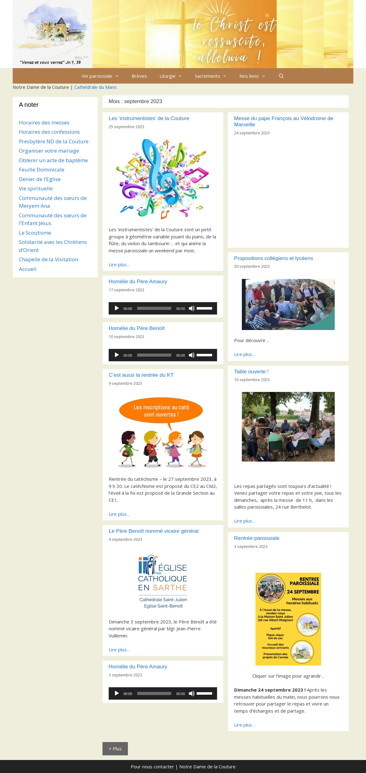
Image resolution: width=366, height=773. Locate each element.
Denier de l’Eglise (40, 179)
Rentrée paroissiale (256, 538)
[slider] (154, 308)
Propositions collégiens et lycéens (273, 258)
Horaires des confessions (49, 131)
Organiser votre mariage (49, 150)
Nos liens (255, 76)
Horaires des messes (44, 122)
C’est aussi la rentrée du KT (141, 375)
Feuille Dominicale (41, 169)
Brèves (139, 76)
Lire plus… (119, 264)
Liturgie (174, 76)
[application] (163, 308)
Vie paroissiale (103, 76)
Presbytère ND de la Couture (54, 141)
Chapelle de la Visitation (48, 259)
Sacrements (214, 76)
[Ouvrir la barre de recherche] (281, 76)
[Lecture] (117, 308)
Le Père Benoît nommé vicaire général (153, 531)
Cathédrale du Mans (95, 87)
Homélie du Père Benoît (137, 328)
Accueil (28, 268)
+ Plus (115, 748)
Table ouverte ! (251, 372)
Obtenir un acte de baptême (53, 160)
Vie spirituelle (36, 188)
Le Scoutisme (35, 232)
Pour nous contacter (152, 766)
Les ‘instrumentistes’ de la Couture (149, 118)
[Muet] (192, 308)
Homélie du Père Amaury (138, 281)
